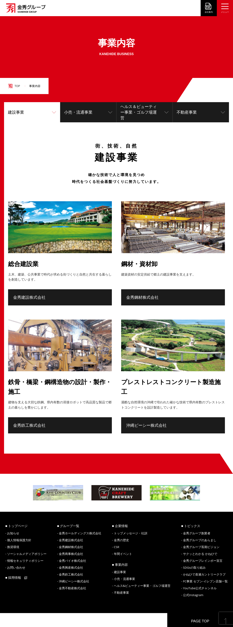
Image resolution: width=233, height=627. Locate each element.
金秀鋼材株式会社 (142, 297)
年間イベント (123, 554)
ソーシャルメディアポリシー (27, 554)
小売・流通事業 (78, 112)
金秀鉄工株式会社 (29, 425)
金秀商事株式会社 (71, 554)
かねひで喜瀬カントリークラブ (204, 574)
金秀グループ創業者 (196, 533)
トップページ (18, 526)
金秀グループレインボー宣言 (202, 561)
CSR (116, 547)
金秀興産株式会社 (71, 567)
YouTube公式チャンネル (200, 588)
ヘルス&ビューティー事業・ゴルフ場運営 (142, 586)
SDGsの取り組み (194, 567)
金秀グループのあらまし (199, 540)
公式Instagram (193, 595)
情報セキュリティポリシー (25, 561)
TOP (17, 86)
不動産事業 (187, 112)
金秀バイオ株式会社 (72, 561)
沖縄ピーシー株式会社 (146, 425)
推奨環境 (13, 547)
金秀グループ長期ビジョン (201, 547)
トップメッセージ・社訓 (130, 533)
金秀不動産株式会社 (72, 588)
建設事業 (16, 112)
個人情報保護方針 (19, 540)
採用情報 (14, 577)
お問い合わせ (16, 567)
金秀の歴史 (121, 540)
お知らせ (13, 533)
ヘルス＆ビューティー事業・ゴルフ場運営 (138, 112)
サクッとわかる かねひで (200, 554)
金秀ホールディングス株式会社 (80, 533)
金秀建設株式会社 (29, 297)
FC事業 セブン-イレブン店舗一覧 (205, 581)
